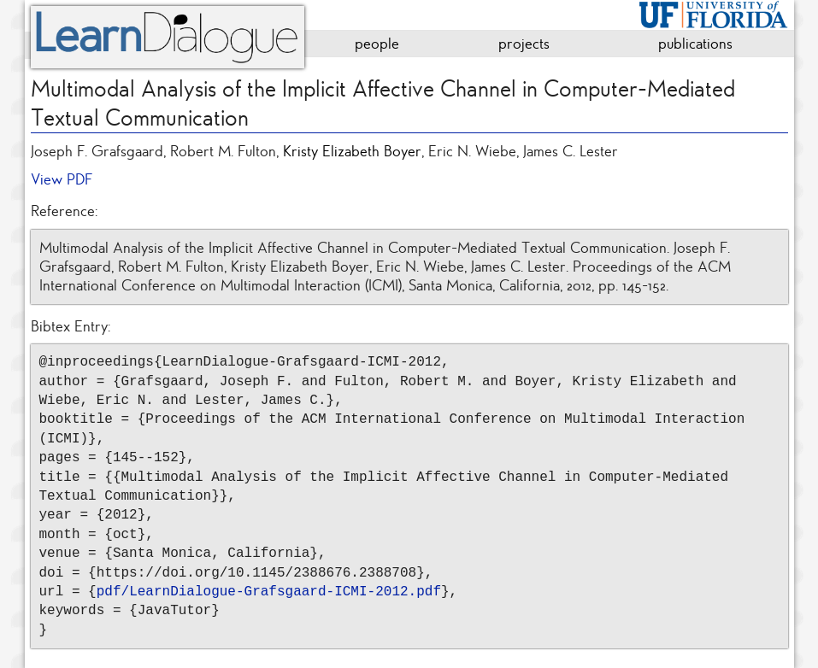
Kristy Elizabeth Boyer (352, 151)
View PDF (61, 179)
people (377, 43)
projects (524, 43)
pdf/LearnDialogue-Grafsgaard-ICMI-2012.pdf (269, 592)
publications (695, 43)
